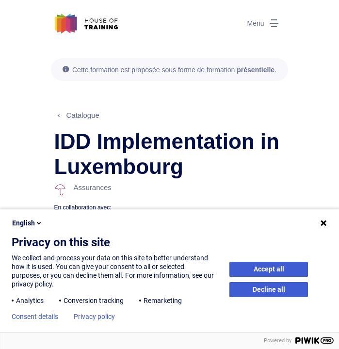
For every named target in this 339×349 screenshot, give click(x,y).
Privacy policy (94, 316)
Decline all (269, 289)
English (27, 223)
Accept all (269, 269)
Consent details (35, 316)
